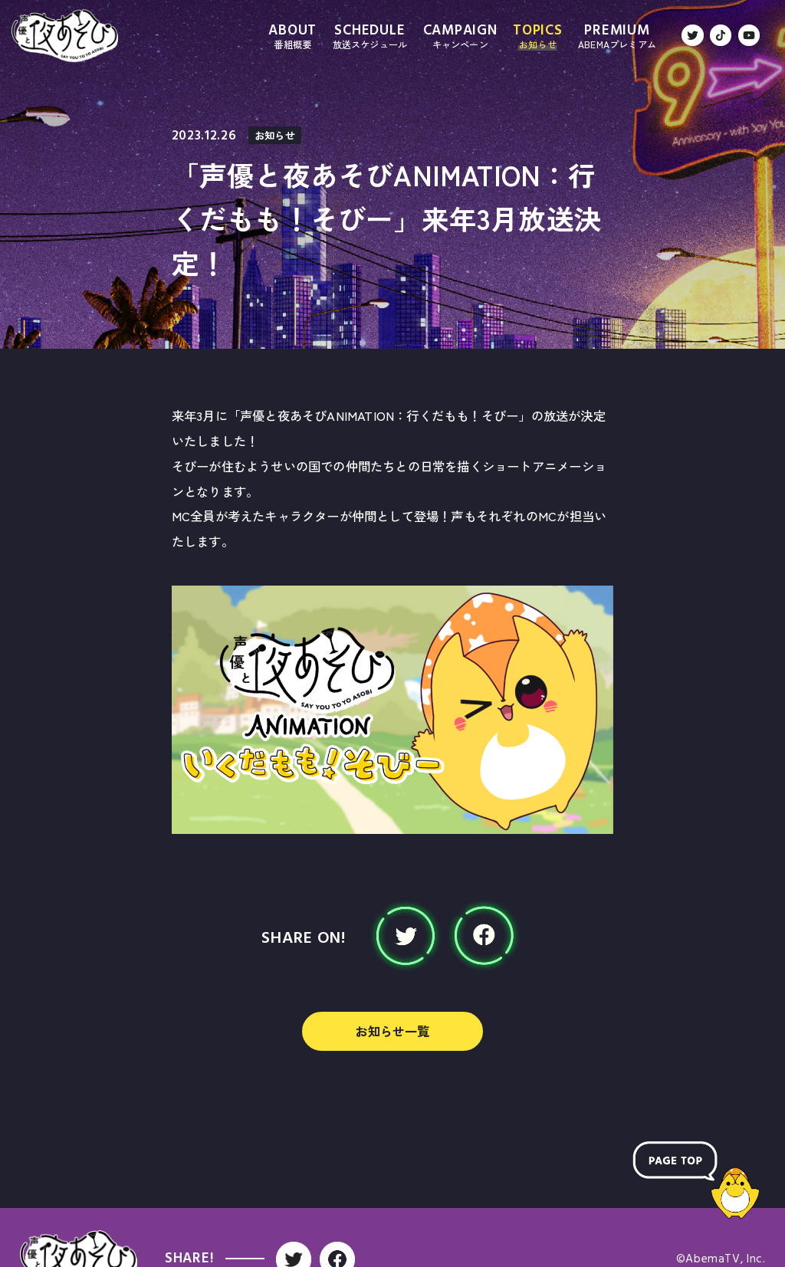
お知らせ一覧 (392, 1031)
